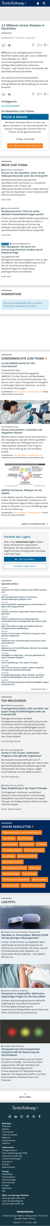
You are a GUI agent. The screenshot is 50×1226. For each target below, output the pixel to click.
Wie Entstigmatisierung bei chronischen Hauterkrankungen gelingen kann (19, 598)
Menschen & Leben (12, 861)
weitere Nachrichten (40, 689)
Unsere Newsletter (16, 827)
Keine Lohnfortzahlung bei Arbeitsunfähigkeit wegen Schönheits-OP (25, 683)
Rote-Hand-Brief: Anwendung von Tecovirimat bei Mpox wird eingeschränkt (23, 605)
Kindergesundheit (27, 856)
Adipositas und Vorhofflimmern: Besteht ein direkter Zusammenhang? (25, 649)
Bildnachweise (8, 1167)
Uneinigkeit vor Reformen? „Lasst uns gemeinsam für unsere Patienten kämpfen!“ (23, 656)
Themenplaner (8, 1177)
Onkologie (35, 867)
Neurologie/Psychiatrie (14, 867)
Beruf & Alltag (25, 838)
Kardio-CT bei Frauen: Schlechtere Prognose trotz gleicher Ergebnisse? (23, 634)
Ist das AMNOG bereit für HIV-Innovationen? (18, 365)
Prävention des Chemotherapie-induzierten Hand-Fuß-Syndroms (23, 642)
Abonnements (8, 1182)
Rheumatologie (10, 885)
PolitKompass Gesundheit (16, 879)
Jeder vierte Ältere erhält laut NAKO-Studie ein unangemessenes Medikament (22, 627)
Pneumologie (29, 873)
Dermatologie (10, 844)
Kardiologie (8, 856)
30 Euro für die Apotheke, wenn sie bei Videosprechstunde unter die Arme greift (24, 174)
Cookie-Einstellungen (11, 1159)
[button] (48, 3)
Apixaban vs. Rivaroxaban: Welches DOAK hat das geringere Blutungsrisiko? (24, 937)
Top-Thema (8, 838)
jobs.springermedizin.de (13, 1204)
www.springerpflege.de (12, 1201)
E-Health (41, 844)
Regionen (6, 1137)
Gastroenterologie (34, 850)
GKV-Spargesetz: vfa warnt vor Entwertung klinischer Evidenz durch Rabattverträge (22, 249)
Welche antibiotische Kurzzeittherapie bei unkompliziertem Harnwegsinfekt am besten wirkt (23, 620)
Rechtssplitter (39, 879)
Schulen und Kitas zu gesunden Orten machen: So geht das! (23, 613)
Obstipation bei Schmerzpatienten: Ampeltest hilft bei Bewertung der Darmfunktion (20, 1052)
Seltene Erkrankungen (33, 885)
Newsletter (7, 1188)
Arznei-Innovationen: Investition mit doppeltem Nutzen (21, 431)
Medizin (5, 1129)
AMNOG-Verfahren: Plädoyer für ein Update (21, 492)
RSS (3, 1191)
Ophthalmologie (11, 873)
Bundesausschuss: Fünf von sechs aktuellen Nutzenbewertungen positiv (22, 213)
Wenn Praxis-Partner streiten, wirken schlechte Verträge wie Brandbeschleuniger (22, 669)
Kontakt (5, 1164)
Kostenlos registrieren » (25, 566)
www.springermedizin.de (13, 1198)
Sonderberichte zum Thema (22, 358)
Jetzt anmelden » (25, 559)
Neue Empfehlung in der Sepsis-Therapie (19, 662)
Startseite (6, 1126)
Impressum (7, 1161)
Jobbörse (6, 1143)
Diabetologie (27, 844)
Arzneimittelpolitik (10, 105)
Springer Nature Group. (25, 1218)
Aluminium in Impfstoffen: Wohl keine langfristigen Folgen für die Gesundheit (23, 995)
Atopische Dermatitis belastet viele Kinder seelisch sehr (24, 591)
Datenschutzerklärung (12, 1156)
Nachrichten (9, 584)
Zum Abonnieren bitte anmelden (25, 145)
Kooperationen (8, 1140)
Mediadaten (7, 1174)
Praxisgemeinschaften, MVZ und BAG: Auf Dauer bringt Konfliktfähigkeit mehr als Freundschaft (22, 676)
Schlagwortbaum (9, 1150)
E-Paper (5, 1185)
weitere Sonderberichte (35, 523)
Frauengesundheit (12, 850)
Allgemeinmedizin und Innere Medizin (21, 832)
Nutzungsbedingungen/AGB (14, 1153)
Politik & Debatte (9, 1135)
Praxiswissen (8, 1132)
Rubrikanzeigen (9, 1180)
